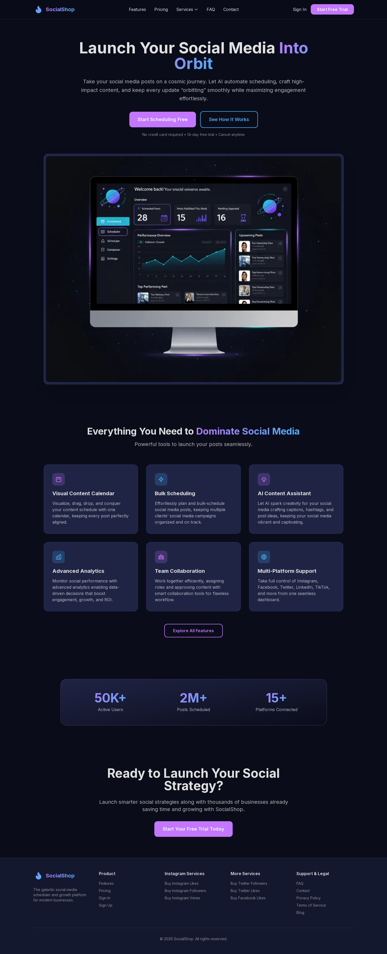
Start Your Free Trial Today (193, 829)
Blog (300, 912)
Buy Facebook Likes (248, 898)
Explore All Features (193, 630)
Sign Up (105, 905)
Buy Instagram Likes (182, 883)
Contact (231, 9)
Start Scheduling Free (163, 120)
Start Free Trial (332, 9)
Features (137, 9)
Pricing (161, 9)
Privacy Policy (308, 898)
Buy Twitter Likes (245, 890)
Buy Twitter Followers (249, 883)
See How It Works (229, 120)
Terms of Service (311, 905)
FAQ (211, 9)
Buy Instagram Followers (185, 890)
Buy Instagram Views (182, 898)
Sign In (300, 9)
